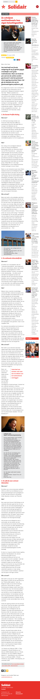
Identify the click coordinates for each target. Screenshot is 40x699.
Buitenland (12, 10)
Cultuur (34, 10)
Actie (19, 10)
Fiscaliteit (10, 57)
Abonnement (14, 665)
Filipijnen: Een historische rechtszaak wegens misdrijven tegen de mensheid (35, 208)
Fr (37, 7)
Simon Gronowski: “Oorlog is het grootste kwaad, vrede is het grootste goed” (35, 146)
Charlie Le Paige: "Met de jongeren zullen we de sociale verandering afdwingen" (35, 264)
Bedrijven (26, 10)
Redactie (18, 692)
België (4, 10)
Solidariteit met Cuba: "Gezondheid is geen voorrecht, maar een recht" (35, 292)
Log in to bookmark (2, 671)
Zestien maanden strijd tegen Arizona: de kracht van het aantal (35, 21)
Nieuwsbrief (19, 694)
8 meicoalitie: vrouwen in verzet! (35, 66)
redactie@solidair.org (6, 677)
